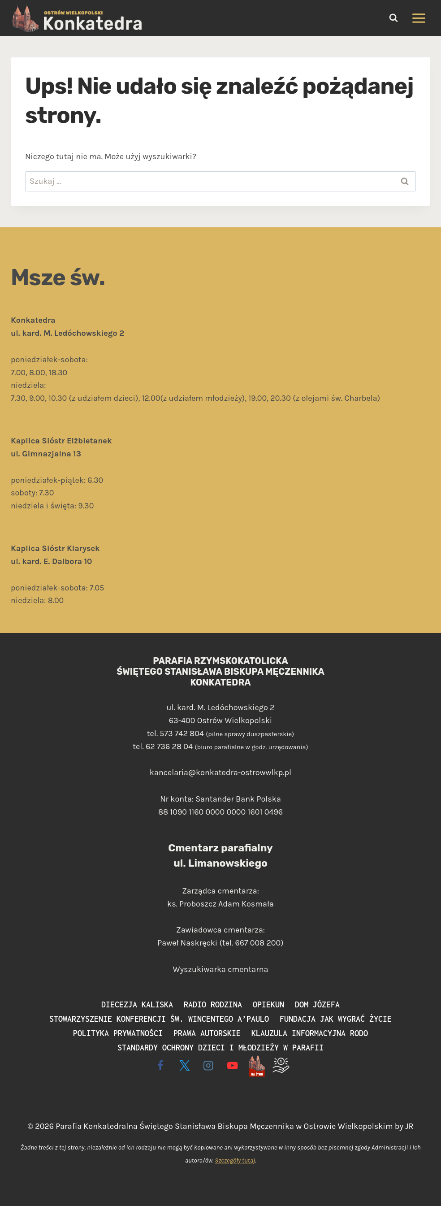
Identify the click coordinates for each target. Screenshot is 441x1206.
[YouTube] (232, 1065)
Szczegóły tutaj (235, 1160)
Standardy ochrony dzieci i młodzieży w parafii (220, 1047)
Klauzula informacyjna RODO (309, 1033)
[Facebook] (160, 1065)
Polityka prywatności (118, 1033)
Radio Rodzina (213, 1004)
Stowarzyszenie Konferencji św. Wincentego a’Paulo (159, 1019)
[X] (184, 1065)
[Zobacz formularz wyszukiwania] (393, 18)
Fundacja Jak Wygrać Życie (336, 1019)
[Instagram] (208, 1065)
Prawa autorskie (207, 1033)
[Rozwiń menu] (418, 18)
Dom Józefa (317, 1004)
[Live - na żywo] (256, 1065)
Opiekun (268, 1004)
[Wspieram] (280, 1065)
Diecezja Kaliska (137, 1004)
